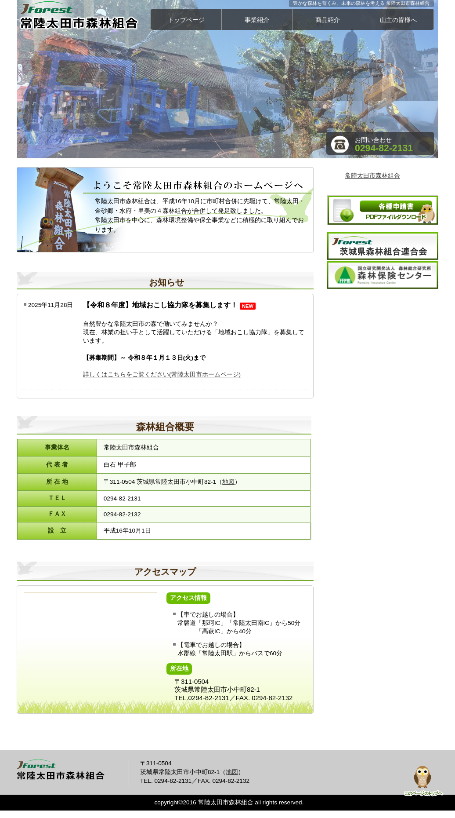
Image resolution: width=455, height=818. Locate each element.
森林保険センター (382, 275)
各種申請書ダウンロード (382, 210)
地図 (228, 481)
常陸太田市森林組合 (85, 15)
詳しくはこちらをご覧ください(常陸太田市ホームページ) (162, 374)
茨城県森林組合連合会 (382, 246)
